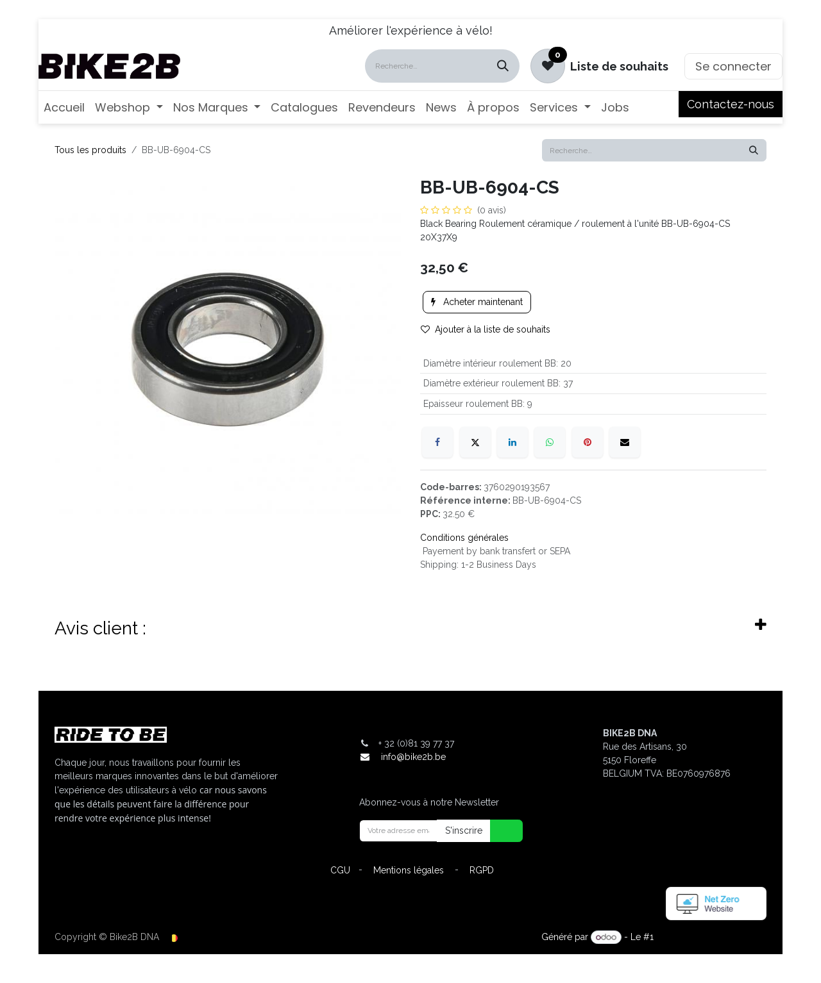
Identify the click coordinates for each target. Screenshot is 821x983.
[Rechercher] (503, 66)
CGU (340, 870)
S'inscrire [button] (463, 830)
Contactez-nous (730, 104)
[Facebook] (437, 442)
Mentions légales (408, 870)
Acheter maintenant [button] (477, 302)
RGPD (482, 870)
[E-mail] (624, 442)
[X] (475, 442)
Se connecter (733, 66)
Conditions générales (464, 538)
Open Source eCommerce (711, 937)
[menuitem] (64, 107)
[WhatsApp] (549, 442)
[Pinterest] (587, 442)
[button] (498, 831)
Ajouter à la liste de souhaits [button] (485, 329)
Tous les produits (90, 150)
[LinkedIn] (512, 442)
